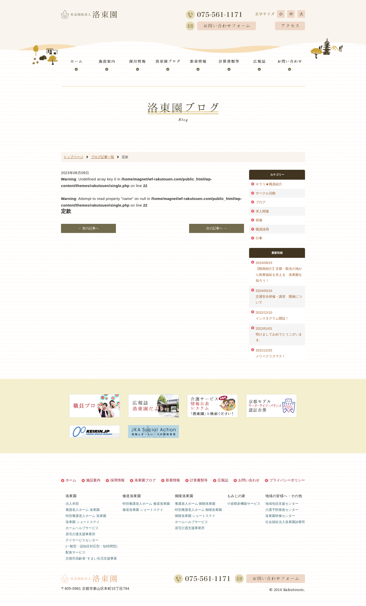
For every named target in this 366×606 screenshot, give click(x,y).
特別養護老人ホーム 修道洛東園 (146, 504)
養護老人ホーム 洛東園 (83, 510)
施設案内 (93, 480)
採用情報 (117, 480)
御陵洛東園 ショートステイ (195, 516)
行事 (259, 238)
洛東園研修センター (280, 516)
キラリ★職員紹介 (269, 184)
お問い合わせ (249, 480)
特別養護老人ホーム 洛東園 (86, 516)
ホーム (71, 480)
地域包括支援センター (281, 504)
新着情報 (173, 480)
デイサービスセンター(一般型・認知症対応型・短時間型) (91, 543)
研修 (259, 220)
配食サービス (75, 552)
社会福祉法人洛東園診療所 (285, 522)
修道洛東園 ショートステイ (143, 510)
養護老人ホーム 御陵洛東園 (195, 504)
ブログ (261, 202)
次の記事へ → (216, 228)
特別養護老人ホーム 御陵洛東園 (198, 510)
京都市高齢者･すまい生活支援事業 (91, 558)
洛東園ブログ (145, 480)
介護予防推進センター (281, 510)
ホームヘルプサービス (82, 528)
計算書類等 (199, 480)
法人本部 (72, 504)
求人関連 (262, 211)
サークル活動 (266, 193)
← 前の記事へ (88, 228)
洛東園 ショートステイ (83, 522)
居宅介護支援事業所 (80, 534)
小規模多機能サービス (243, 504)
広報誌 (223, 480)
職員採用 (262, 229)
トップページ (73, 157)
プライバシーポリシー (287, 480)
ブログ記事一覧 (102, 157)
